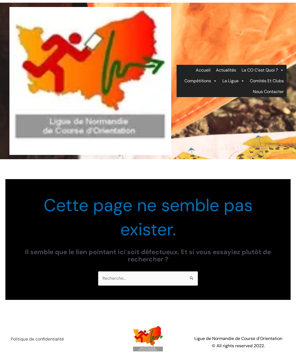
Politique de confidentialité (37, 339)
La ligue (233, 81)
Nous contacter (268, 91)
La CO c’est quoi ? (263, 70)
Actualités (226, 70)
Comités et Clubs (267, 81)
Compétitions (200, 81)
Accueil (203, 70)
